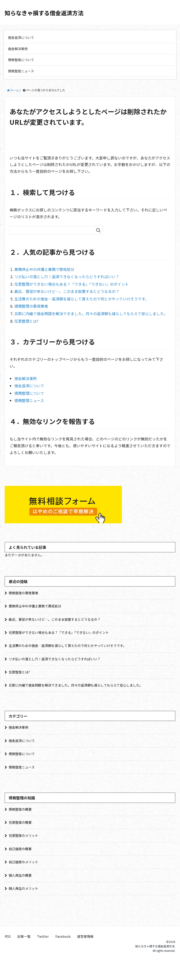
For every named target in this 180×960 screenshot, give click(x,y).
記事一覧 (23, 936)
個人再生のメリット (23, 888)
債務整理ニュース (21, 71)
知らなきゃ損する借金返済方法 (44, 13)
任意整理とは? (26, 321)
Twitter (43, 936)
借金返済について (21, 37)
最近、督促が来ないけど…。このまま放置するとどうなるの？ (66, 291)
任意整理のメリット (23, 835)
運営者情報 (85, 936)
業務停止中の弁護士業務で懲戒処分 (44, 269)
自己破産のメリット (23, 862)
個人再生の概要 (20, 875)
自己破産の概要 (20, 848)
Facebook (63, 936)
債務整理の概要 (20, 809)
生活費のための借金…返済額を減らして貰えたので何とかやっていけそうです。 (81, 299)
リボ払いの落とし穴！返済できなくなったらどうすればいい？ (66, 276)
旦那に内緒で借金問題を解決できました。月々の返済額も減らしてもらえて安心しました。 (91, 313)
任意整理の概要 (20, 822)
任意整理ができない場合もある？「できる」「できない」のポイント (71, 284)
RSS (8, 936)
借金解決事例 (18, 48)
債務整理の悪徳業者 (31, 306)
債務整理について (21, 59)
